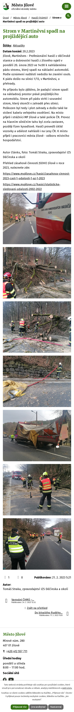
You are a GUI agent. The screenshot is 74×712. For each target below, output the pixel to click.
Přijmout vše (20, 707)
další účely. (67, 688)
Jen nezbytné (38, 707)
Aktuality (19, 45)
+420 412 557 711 (16, 651)
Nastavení (55, 707)
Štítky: (7, 45)
